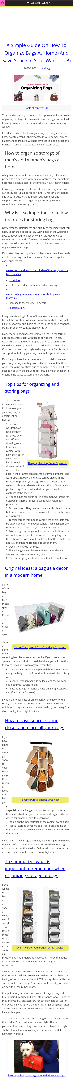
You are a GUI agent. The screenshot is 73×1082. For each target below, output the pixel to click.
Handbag (45, 68)
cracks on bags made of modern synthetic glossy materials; (33, 295)
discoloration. (17, 307)
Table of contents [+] (36, 108)
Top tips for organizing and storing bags (32, 387)
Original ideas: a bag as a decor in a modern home (36, 571)
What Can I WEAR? (38, 3)
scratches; (15, 280)
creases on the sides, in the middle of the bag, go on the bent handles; (37, 272)
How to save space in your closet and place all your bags (34, 724)
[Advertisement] (36, 23)
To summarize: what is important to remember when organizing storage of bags (35, 868)
